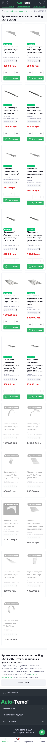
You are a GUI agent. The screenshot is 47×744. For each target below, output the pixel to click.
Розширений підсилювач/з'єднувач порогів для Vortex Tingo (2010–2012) (11, 365)
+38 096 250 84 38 (23, 7)
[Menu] (3, 2)
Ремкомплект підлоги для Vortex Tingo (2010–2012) (11, 298)
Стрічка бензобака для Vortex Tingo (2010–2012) (11, 574)
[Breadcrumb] (2, 11)
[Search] (7, 2)
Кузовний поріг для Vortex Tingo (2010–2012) (10, 110)
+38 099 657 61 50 (39, 7)
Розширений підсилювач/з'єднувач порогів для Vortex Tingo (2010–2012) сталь (35, 365)
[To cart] (11, 78)
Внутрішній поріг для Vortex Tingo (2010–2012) (10, 49)
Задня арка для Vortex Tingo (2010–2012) (33, 426)
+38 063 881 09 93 (8, 7)
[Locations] (40, 2)
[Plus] (17, 72)
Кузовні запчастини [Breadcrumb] (14, 11)
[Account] (44, 2)
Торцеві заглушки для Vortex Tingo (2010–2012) (34, 574)
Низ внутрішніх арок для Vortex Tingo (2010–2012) (11, 475)
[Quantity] (11, 72)
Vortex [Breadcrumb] (29, 11)
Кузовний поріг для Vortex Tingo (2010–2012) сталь (35, 110)
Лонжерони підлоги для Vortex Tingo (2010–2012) (11, 171)
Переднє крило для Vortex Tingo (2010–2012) (10, 523)
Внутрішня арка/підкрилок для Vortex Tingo (10, 623)
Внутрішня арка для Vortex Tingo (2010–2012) (10, 426)
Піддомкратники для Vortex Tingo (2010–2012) (34, 475)
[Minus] (6, 72)
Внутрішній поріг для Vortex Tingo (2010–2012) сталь (35, 49)
